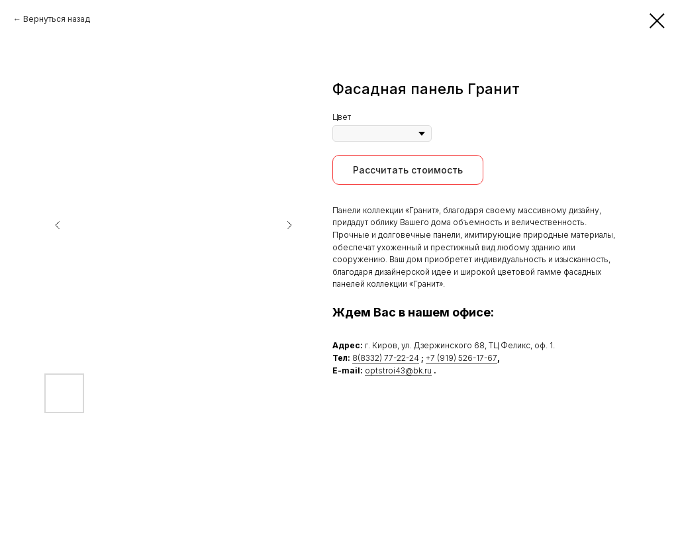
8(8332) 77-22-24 (385, 358)
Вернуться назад (56, 19)
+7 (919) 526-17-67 (461, 358)
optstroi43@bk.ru (398, 370)
